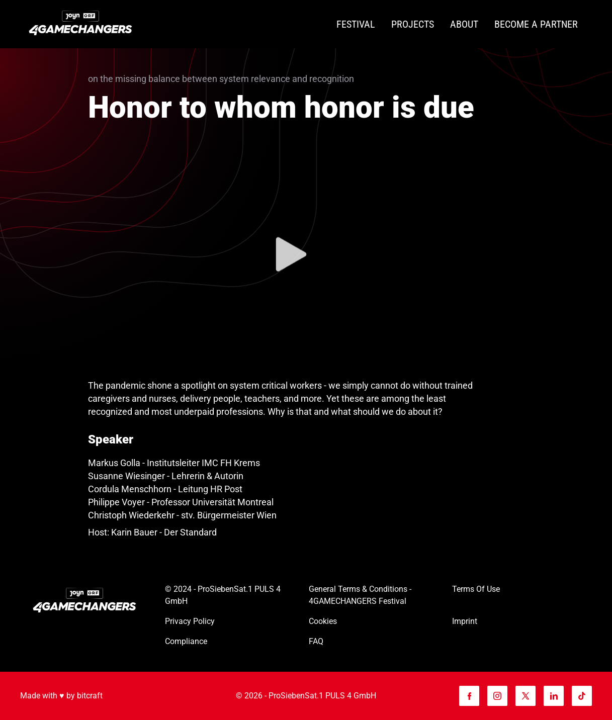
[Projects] (412, 24)
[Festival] (355, 24)
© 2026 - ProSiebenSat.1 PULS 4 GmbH (306, 695)
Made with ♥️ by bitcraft (61, 695)
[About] (464, 24)
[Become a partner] (536, 24)
